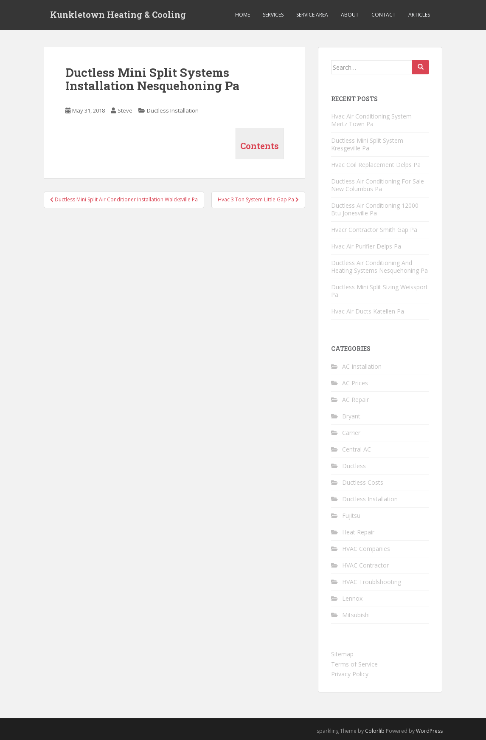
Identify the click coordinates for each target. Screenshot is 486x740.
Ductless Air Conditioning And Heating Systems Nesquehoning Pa (379, 266)
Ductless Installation (173, 110)
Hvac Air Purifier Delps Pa (366, 246)
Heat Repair (358, 532)
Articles (419, 14)
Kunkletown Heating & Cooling (118, 14)
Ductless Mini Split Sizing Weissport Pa (379, 291)
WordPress (429, 730)
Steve (125, 110)
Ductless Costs (362, 482)
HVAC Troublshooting (371, 582)
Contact (383, 14)
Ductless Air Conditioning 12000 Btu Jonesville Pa (375, 209)
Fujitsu (351, 515)
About (350, 14)
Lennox (352, 598)
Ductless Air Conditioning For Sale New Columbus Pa (377, 185)
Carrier (351, 433)
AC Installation (362, 366)
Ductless (354, 466)
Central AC (356, 449)
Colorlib (375, 730)
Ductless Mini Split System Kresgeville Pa (367, 144)
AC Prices (355, 383)
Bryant (351, 416)
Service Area (312, 14)
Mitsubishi (356, 615)
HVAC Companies (366, 549)
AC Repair (355, 399)
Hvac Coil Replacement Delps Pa (376, 165)
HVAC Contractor (365, 565)
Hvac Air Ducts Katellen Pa (367, 311)
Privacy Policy (349, 674)
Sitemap (342, 654)
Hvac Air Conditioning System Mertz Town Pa (371, 120)
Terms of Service (354, 664)
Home (242, 14)
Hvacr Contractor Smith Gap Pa (374, 230)
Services (273, 14)
